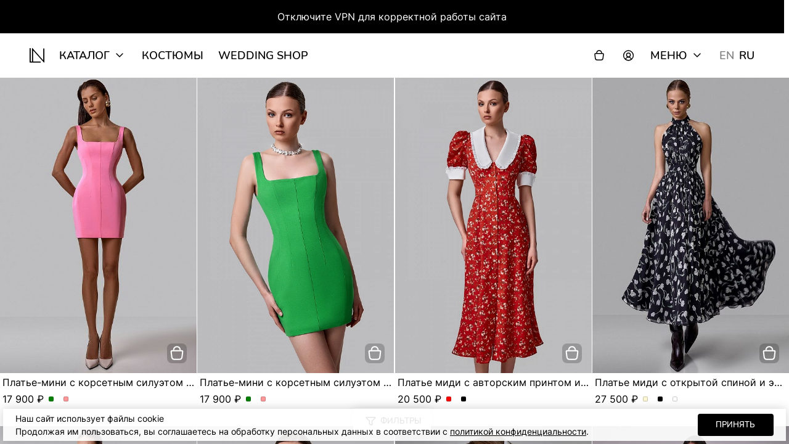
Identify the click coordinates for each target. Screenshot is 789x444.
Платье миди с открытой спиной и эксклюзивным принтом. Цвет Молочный (646, 399)
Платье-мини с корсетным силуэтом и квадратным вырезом (151, 382)
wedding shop (263, 55)
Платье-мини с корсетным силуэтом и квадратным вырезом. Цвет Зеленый (51, 399)
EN (726, 55)
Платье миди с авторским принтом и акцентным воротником (549, 382)
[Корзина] (599, 55)
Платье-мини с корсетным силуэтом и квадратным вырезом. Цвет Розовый (66, 399)
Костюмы (172, 55)
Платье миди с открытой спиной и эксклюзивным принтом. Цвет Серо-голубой (675, 399)
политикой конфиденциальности (518, 431)
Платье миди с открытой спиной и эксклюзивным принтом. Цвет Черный (660, 399)
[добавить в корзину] (177, 353)
